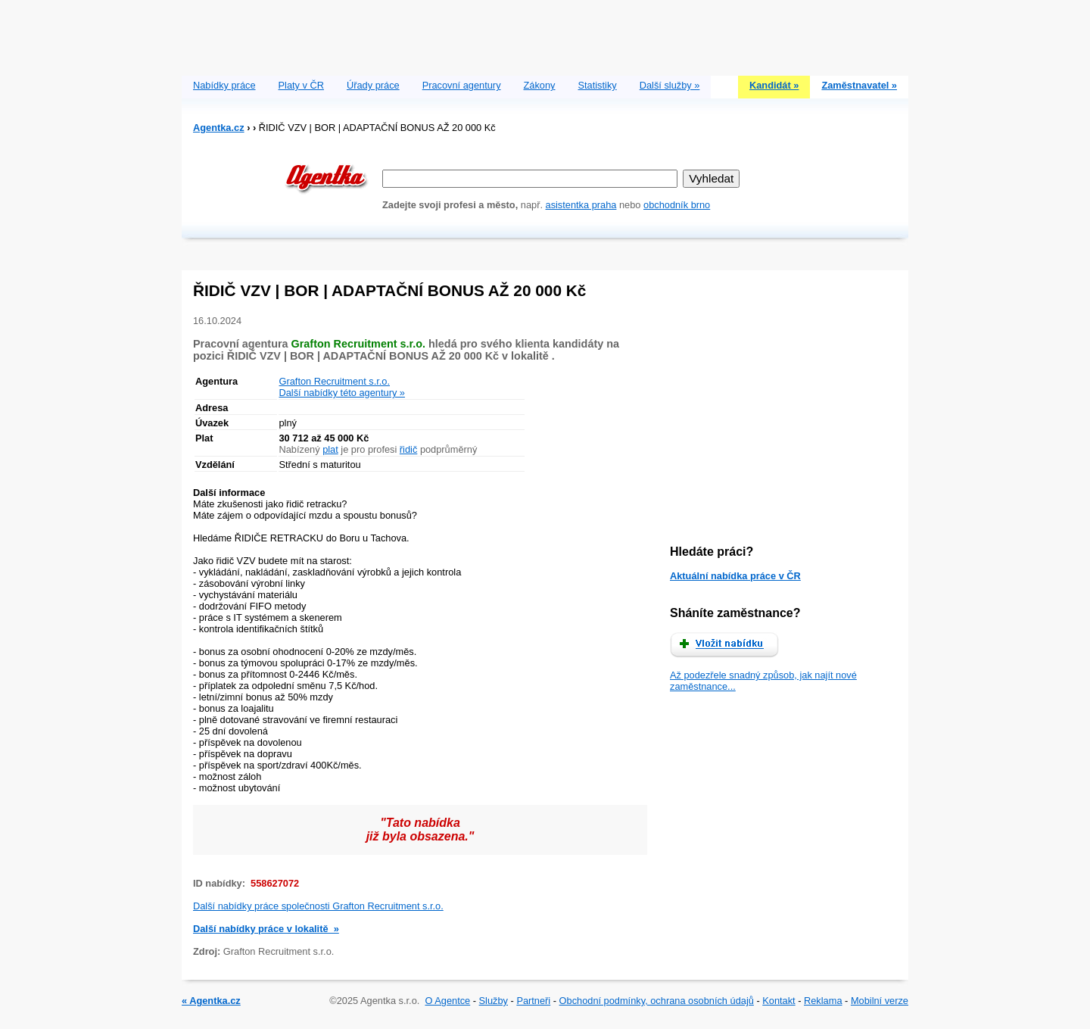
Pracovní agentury (461, 85)
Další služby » (670, 85)
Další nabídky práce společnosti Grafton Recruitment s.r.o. (318, 906)
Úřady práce (373, 85)
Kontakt (778, 1000)
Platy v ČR (301, 85)
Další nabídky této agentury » (342, 392)
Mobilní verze (879, 1000)
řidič (408, 449)
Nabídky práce (224, 85)
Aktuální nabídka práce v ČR (735, 576)
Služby (493, 1000)
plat (330, 449)
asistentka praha (581, 204)
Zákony (540, 85)
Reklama (823, 1000)
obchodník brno (676, 204)
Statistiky (597, 85)
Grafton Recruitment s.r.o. (335, 381)
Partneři (533, 1000)
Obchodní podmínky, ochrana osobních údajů (656, 1000)
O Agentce (447, 1000)
